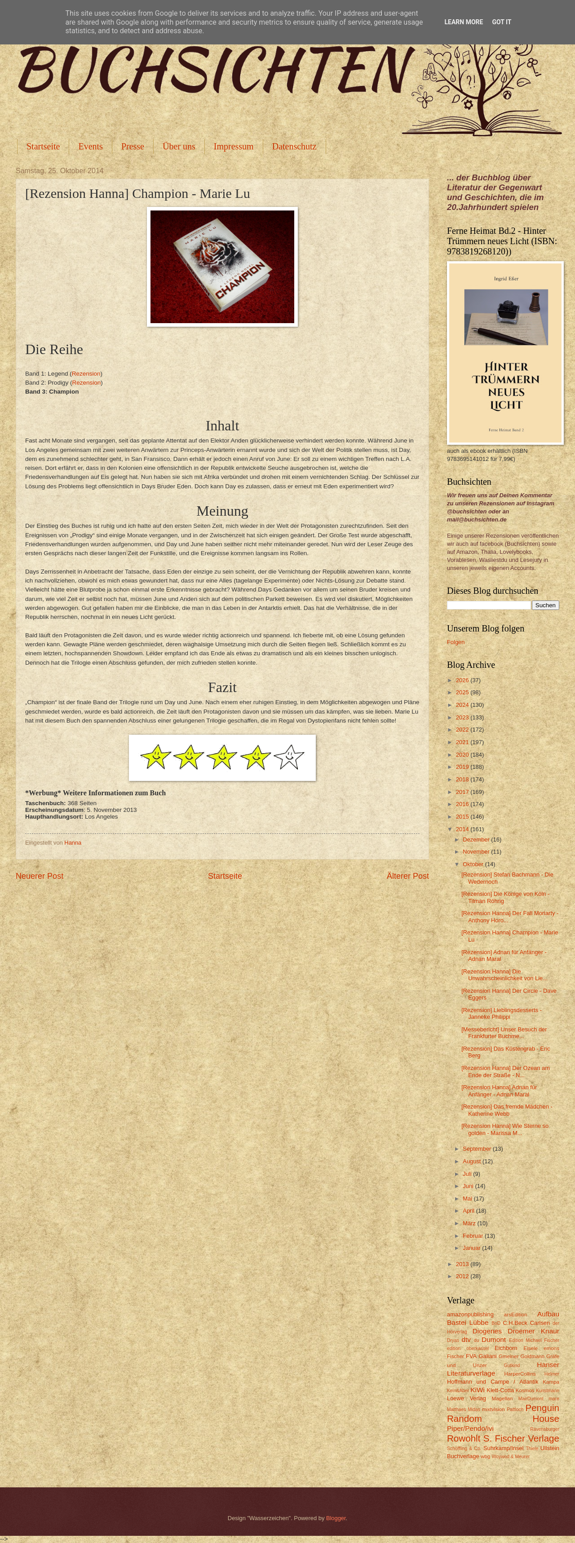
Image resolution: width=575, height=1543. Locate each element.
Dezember (477, 839)
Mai (468, 1198)
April (469, 1210)
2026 (463, 680)
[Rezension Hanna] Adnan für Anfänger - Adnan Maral (499, 1090)
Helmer (551, 1374)
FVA (471, 1356)
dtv (466, 1339)
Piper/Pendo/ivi (470, 1428)
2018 (463, 779)
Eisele (530, 1348)
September (478, 1148)
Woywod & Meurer (511, 1456)
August (472, 1161)
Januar (472, 1248)
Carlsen (540, 1322)
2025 (463, 692)
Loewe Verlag (466, 1398)
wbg (485, 1456)
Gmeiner (508, 1356)
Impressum (234, 146)
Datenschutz (294, 146)
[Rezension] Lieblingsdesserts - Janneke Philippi (501, 1013)
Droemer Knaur (533, 1331)
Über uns (179, 146)
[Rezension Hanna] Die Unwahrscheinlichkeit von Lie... (504, 975)
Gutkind (512, 1365)
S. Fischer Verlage (521, 1438)
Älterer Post (408, 876)
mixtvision (493, 1409)
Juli (468, 1173)
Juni (469, 1186)
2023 (463, 717)
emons (551, 1348)
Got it (501, 22)
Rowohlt (463, 1438)
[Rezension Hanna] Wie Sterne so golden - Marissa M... (504, 1129)
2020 (463, 754)
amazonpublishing (470, 1314)
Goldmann (532, 1356)
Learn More (463, 22)
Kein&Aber (458, 1390)
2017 (463, 792)
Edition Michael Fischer (534, 1340)
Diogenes (487, 1331)
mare (554, 1398)
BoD (495, 1323)
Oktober (474, 864)
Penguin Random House (503, 1413)
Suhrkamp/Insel (503, 1448)
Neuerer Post (39, 876)
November (477, 851)
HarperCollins (520, 1373)
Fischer (455, 1356)
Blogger (336, 1518)
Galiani (488, 1356)
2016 (463, 804)
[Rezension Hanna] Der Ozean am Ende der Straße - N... (505, 1071)
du (476, 1340)
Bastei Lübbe (468, 1322)
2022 (463, 729)
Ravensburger (544, 1429)
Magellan (502, 1398)
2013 (463, 1264)
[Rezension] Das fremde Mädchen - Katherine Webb (507, 1110)
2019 (463, 766)
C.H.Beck (515, 1322)
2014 (463, 829)
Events (90, 146)
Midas (474, 1409)
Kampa (551, 1382)
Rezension (86, 373)
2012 (463, 1276)
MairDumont (531, 1398)
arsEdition (515, 1314)
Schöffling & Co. (464, 1448)
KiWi (477, 1390)
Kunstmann (547, 1390)
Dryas (453, 1340)
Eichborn (506, 1348)
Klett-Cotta (500, 1390)
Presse (132, 146)
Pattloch (515, 1409)
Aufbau (548, 1314)
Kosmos (525, 1390)
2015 (463, 816)
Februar (474, 1235)
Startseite (43, 146)
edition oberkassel (468, 1348)
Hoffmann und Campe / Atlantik (492, 1381)
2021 (463, 742)
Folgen (455, 642)
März (470, 1223)
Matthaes (456, 1409)
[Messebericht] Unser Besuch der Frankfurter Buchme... (504, 1032)
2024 (463, 704)
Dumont (494, 1339)
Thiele (532, 1448)
